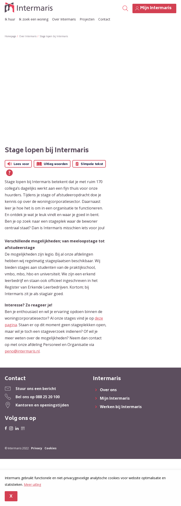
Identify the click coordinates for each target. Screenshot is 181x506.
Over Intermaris (64, 19)
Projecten (87, 19)
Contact (104, 19)
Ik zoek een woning (33, 19)
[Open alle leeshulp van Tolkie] (9, 172)
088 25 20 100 (48, 396)
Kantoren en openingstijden (42, 405)
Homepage (10, 36)
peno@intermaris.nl (22, 351)
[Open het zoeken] (125, 8)
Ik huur (10, 19)
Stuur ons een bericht (36, 388)
